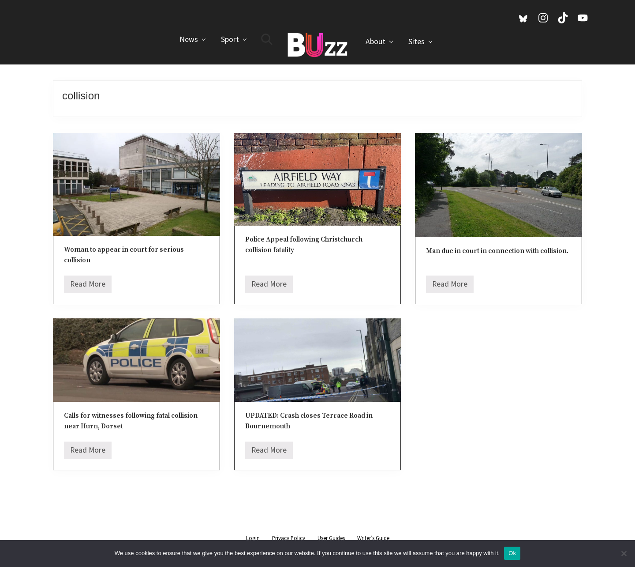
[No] (624, 553)
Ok (512, 553)
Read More (87, 286)
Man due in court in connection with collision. (497, 251)
